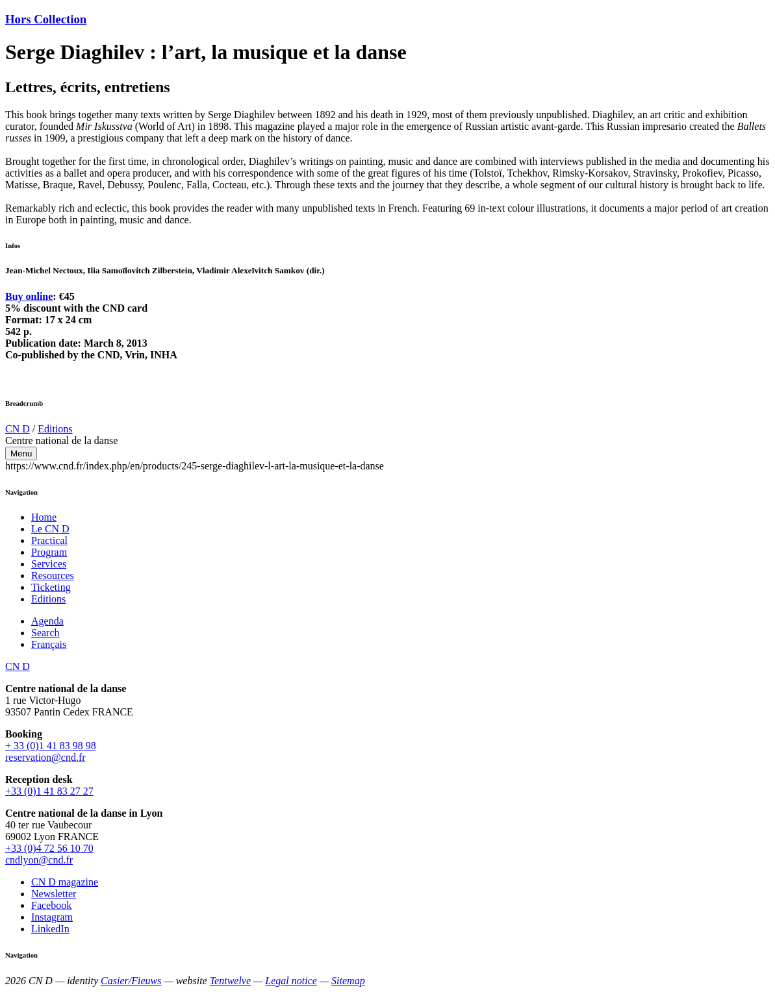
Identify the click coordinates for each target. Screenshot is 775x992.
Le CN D (50, 528)
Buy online (29, 296)
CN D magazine (64, 881)
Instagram (52, 917)
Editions (55, 428)
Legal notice (291, 980)
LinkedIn (50, 928)
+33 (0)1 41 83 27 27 (49, 791)
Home (44, 517)
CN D (17, 428)
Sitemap (348, 980)
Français (48, 644)
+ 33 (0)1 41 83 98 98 (50, 745)
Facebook (51, 905)
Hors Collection (45, 19)
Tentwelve (230, 980)
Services (48, 563)
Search (45, 632)
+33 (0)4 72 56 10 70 (49, 848)
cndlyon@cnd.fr (39, 859)
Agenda (47, 620)
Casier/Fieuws (131, 980)
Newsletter (53, 893)
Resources (52, 575)
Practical (49, 540)
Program (49, 552)
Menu (21, 453)
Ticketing (51, 587)
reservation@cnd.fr (45, 757)
